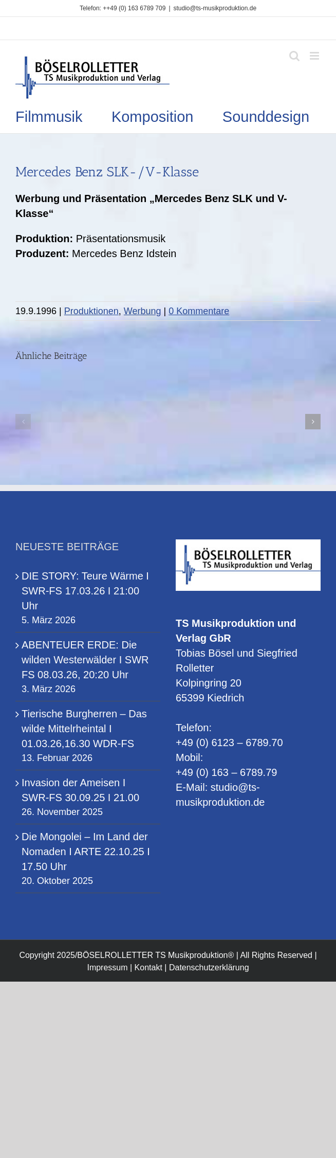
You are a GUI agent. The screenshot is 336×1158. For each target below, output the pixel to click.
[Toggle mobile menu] (315, 55)
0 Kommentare (199, 311)
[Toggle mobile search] (294, 55)
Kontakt (148, 967)
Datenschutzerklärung (209, 967)
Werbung (142, 311)
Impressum (107, 967)
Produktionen (91, 311)
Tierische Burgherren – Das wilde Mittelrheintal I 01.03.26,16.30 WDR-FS (84, 728)
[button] (23, 421)
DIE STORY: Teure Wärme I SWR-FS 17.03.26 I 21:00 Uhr (85, 590)
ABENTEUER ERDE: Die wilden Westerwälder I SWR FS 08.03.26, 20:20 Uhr (85, 659)
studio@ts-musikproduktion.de (215, 8)
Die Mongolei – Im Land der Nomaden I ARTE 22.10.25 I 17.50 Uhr (86, 851)
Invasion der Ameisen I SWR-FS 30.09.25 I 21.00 (80, 790)
